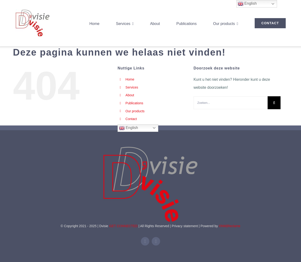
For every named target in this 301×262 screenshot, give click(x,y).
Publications (134, 103)
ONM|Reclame (230, 226)
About (130, 95)
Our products (135, 111)
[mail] (156, 241)
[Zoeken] (274, 102)
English (128, 128)
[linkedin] (145, 241)
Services (132, 87)
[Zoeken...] (231, 102)
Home (130, 79)
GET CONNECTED (123, 226)
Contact (131, 119)
